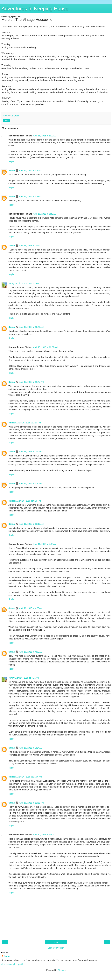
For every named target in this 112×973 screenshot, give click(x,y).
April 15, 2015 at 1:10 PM (29, 423)
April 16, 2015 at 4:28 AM (30, 608)
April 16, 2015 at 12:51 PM (31, 803)
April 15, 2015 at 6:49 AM (44, 214)
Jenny (11, 283)
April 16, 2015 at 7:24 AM (30, 748)
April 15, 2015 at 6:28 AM (30, 196)
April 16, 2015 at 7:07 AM (27, 678)
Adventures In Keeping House (34, 8)
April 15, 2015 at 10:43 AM (31, 327)
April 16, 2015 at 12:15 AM (31, 524)
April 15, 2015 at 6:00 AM (44, 136)
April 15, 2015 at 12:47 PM (31, 382)
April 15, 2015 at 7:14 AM (30, 246)
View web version (56, 948)
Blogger (61, 970)
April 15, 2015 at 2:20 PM (30, 483)
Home (56, 942)
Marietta (12, 423)
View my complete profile (12, 964)
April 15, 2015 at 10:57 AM (45, 347)
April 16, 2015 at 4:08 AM (44, 544)
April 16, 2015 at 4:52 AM (30, 652)
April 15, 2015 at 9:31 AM (27, 283)
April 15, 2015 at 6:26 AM (30, 170)
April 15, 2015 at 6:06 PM (29, 501)
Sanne (11, 170)
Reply (11, 161)
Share (6, 120)
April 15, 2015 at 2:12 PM (30, 451)
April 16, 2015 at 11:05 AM (29, 777)
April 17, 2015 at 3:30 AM (44, 835)
